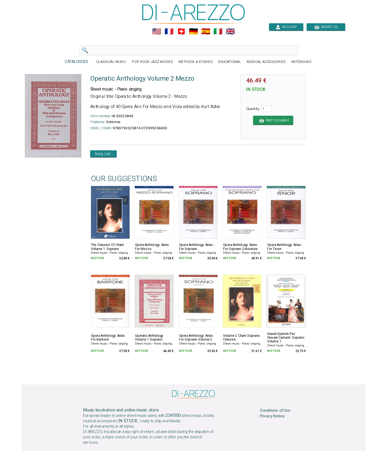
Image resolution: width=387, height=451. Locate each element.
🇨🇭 (181, 31)
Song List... (104, 154)
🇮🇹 (218, 31)
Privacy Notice (272, 416)
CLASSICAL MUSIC (111, 62)
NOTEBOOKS (301, 62)
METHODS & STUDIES (195, 62)
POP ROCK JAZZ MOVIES (152, 62)
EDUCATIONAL (229, 62)
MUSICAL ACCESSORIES (266, 62)
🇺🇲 (156, 31)
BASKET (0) (326, 26)
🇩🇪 (193, 31)
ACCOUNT (286, 26)
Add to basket (273, 120)
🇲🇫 (169, 31)
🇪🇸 (205, 31)
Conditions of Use (275, 411)
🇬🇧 (230, 31)
